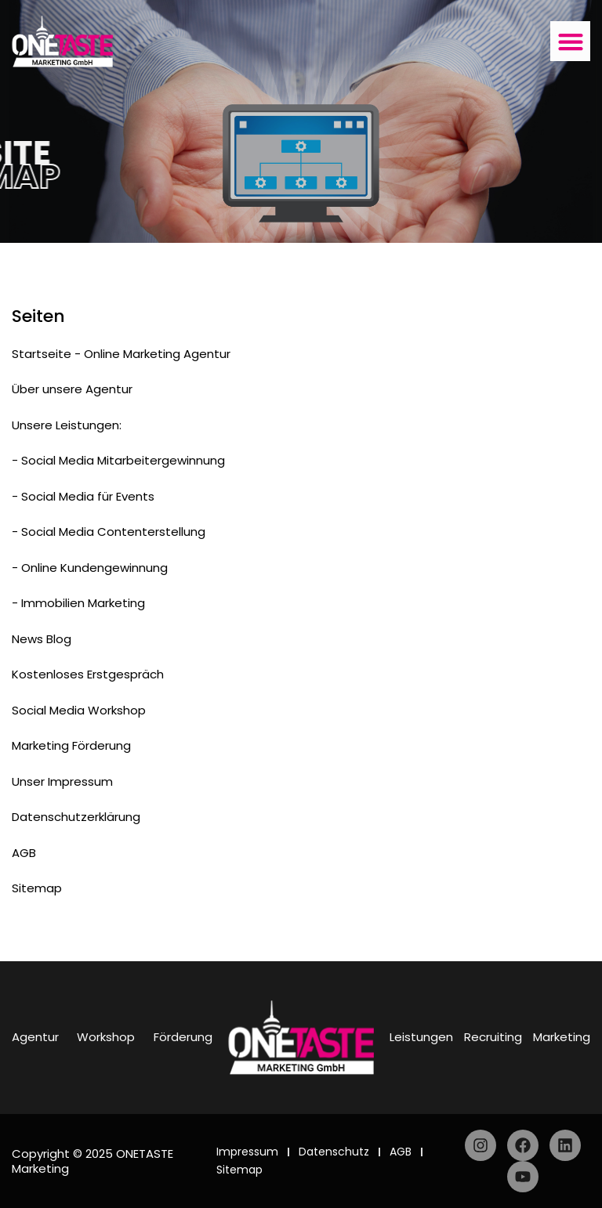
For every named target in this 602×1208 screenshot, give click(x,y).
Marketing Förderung (71, 745)
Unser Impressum (62, 781)
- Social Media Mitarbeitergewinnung (118, 460)
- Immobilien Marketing (78, 603)
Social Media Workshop (79, 710)
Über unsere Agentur (72, 389)
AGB (24, 853)
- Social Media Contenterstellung (108, 531)
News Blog (41, 639)
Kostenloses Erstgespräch (88, 674)
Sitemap (37, 888)
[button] (570, 41)
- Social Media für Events (83, 496)
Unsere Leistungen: (66, 425)
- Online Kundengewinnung (90, 567)
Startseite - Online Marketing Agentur (121, 353)
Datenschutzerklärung (76, 816)
